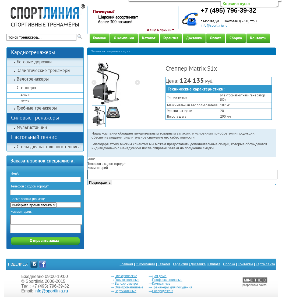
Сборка (236, 38)
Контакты (258, 38)
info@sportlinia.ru (214, 26)
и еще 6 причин (159, 30)
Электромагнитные (129, 287)
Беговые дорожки (34, 62)
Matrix (24, 101)
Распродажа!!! (162, 291)
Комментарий (97, 168)
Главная (99, 38)
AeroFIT (25, 95)
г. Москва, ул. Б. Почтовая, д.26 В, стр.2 (229, 21)
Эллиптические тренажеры (43, 71)
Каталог (148, 38)
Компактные (161, 283)
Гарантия (170, 38)
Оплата (215, 38)
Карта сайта (265, 264)
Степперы (26, 88)
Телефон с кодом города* (106, 164)
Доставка (194, 38)
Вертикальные (125, 291)
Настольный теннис (34, 137)
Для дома (159, 276)
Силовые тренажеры (35, 118)
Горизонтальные (127, 280)
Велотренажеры (33, 79)
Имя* (91, 159)
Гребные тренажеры (37, 108)
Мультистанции (32, 128)
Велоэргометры (126, 283)
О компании (124, 38)
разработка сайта (254, 282)
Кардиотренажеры (33, 52)
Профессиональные (167, 280)
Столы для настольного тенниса (48, 147)
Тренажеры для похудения (172, 287)
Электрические (126, 276)
